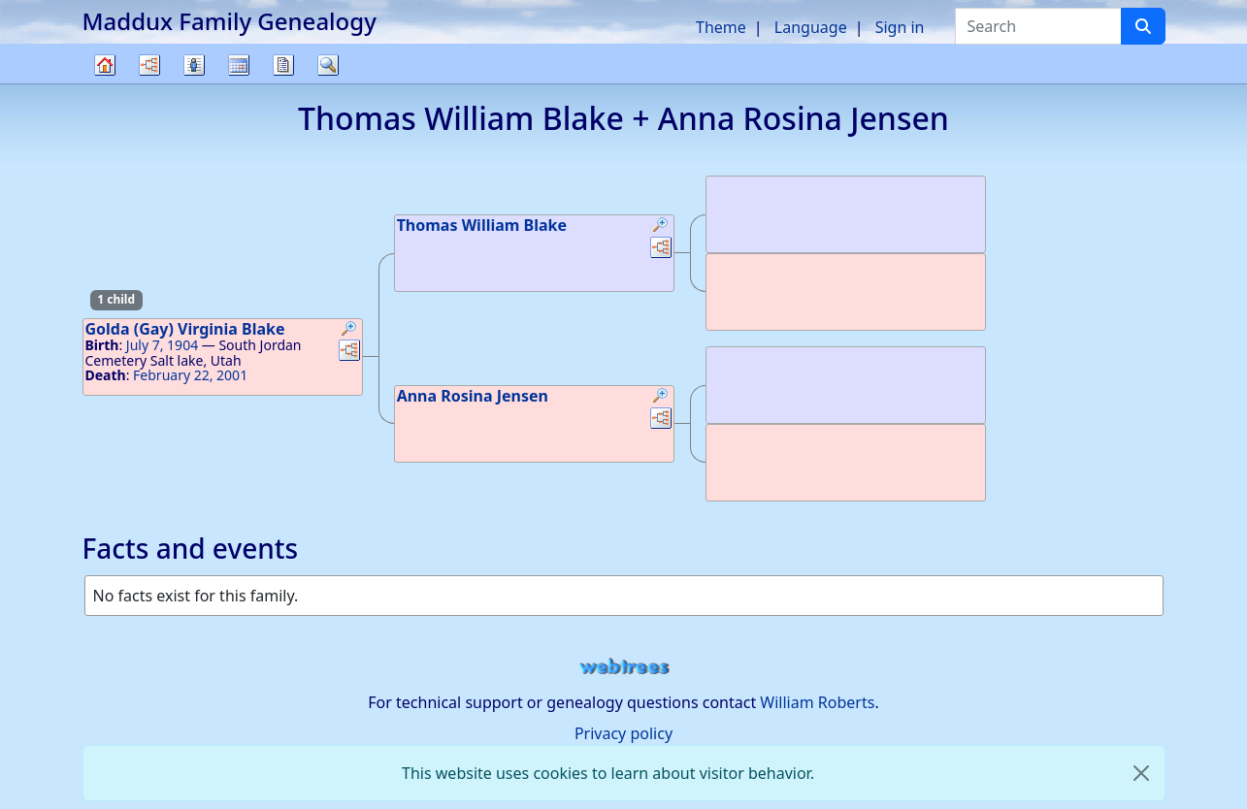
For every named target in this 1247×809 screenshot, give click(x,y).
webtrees (624, 667)
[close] (1141, 773)
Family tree (104, 82)
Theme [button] (721, 27)
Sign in (900, 27)
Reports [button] (283, 65)
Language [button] (810, 27)
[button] (349, 330)
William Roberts (817, 702)
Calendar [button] (238, 65)
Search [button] (328, 65)
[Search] (1143, 26)
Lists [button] (194, 65)
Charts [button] (149, 65)
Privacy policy (623, 733)
